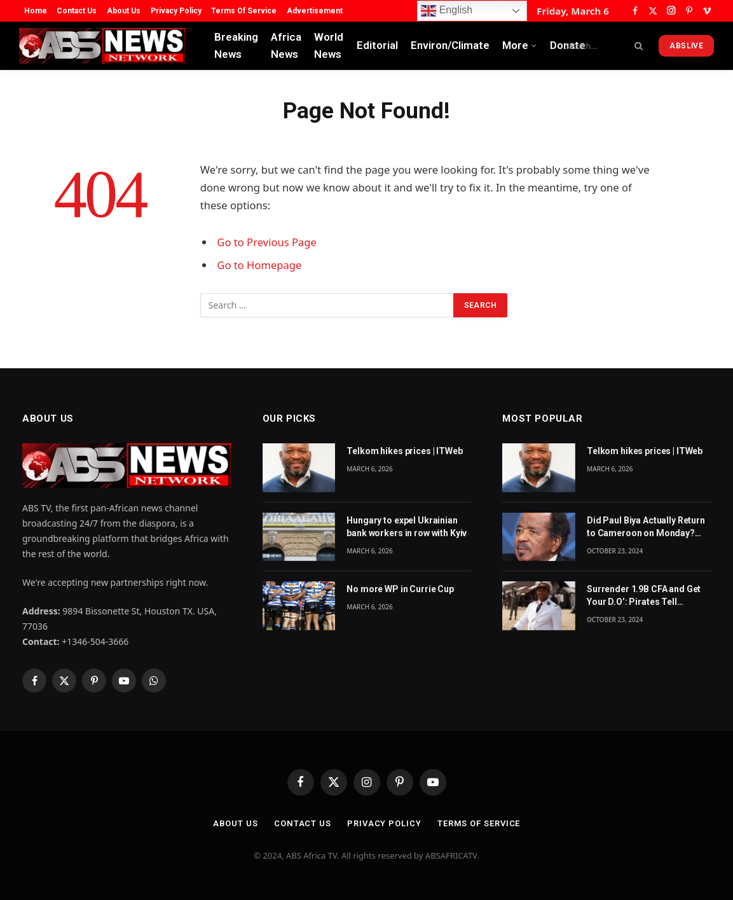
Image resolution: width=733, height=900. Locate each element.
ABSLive (686, 45)
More (515, 45)
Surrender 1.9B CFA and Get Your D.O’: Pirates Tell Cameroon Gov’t (644, 596)
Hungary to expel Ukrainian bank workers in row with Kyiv (406, 526)
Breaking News (236, 45)
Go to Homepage (259, 265)
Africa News (286, 45)
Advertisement (315, 10)
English (446, 10)
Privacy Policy (176, 10)
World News (328, 45)
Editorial (377, 45)
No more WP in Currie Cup (400, 589)
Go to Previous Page (267, 242)
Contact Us (77, 10)
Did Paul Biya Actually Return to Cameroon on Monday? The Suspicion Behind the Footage (646, 527)
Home (35, 10)
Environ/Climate (450, 45)
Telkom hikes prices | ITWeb (404, 451)
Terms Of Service (244, 10)
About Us (123, 10)
